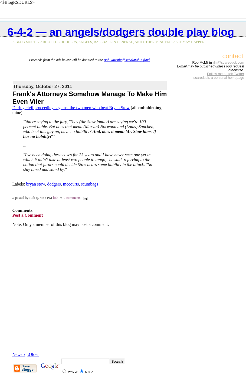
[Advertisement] (90, 70)
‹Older (33, 354)
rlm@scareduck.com (228, 62)
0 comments (72, 198)
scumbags (89, 184)
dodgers (54, 184)
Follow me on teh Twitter (225, 74)
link (55, 198)
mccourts (71, 184)
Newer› (18, 354)
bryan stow (35, 184)
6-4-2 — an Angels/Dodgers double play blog (120, 32)
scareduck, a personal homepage (218, 78)
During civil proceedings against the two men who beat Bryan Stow (71, 107)
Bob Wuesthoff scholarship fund (127, 60)
